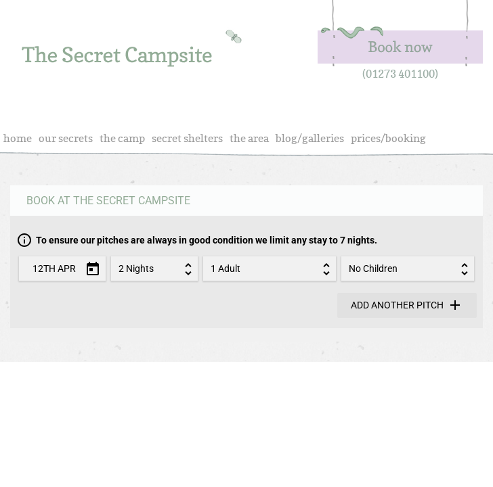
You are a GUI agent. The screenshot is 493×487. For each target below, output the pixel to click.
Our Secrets (66, 138)
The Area (249, 138)
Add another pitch (407, 305)
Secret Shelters (187, 138)
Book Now (400, 33)
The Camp (122, 138)
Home (17, 138)
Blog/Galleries (310, 138)
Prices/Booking (388, 138)
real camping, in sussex (132, 53)
